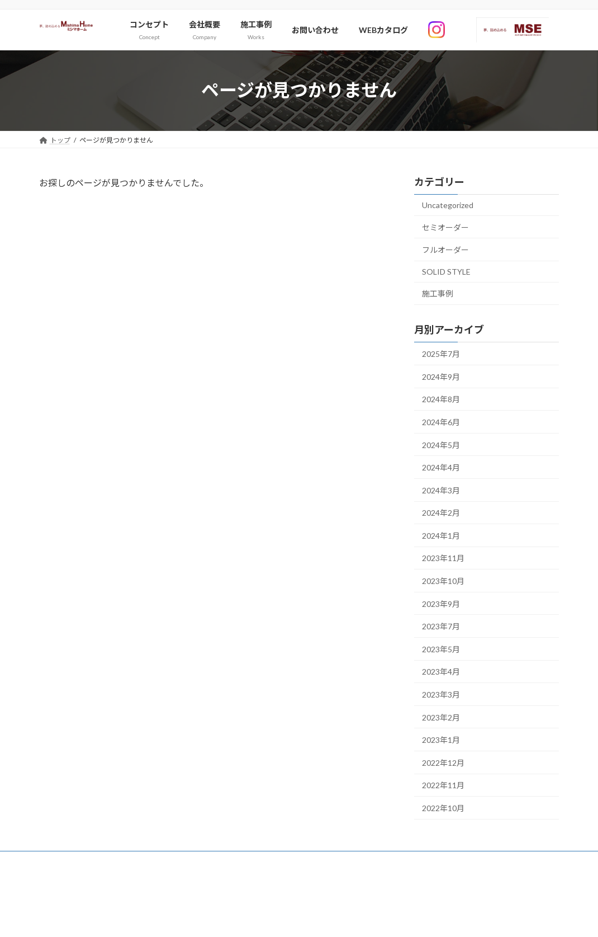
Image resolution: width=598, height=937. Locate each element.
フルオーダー (445, 250)
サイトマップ (132, 861)
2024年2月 (441, 512)
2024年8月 (441, 399)
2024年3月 (441, 490)
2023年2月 (441, 717)
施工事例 (437, 293)
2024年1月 (441, 535)
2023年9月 (441, 603)
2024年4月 (441, 467)
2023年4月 (441, 671)
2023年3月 (441, 694)
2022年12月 (443, 763)
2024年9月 (441, 376)
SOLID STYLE (446, 271)
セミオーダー (445, 227)
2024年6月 (441, 422)
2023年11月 (443, 558)
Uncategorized (447, 205)
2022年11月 (443, 785)
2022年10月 (443, 808)
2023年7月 (441, 626)
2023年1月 (441, 740)
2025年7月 (441, 354)
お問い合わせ (70, 861)
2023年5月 (441, 649)
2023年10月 (443, 581)
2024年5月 (441, 444)
